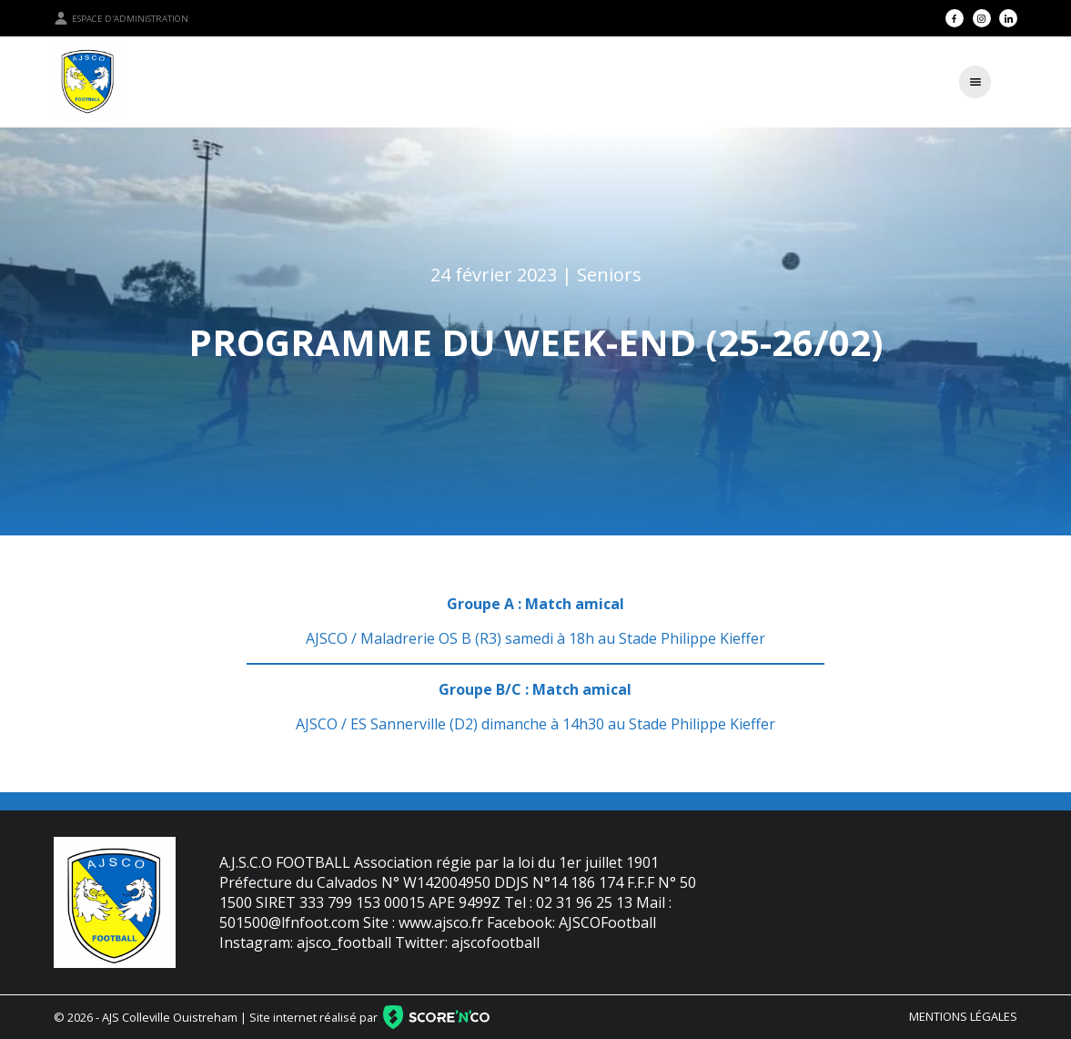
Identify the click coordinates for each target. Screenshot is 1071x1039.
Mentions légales (963, 1016)
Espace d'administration (121, 18)
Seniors (609, 274)
